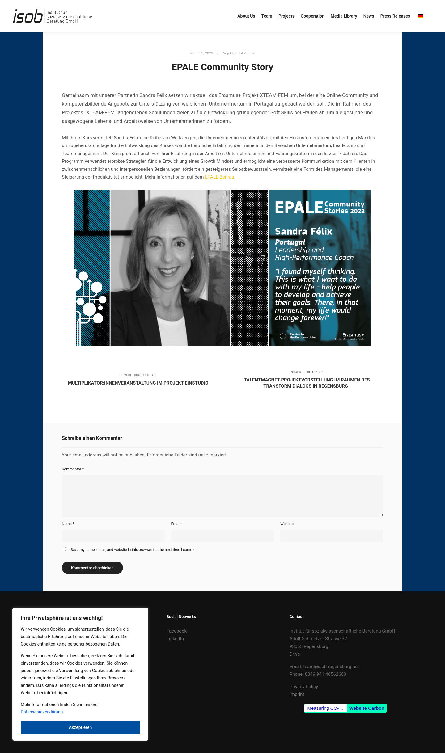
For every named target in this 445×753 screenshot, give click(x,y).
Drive (295, 654)
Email (177, 524)
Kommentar (73, 469)
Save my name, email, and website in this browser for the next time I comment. (135, 550)
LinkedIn (175, 639)
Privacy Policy (304, 686)
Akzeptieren (80, 727)
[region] (80, 674)
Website (287, 524)
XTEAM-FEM (245, 53)
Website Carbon (366, 708)
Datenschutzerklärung (42, 711)
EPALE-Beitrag (219, 177)
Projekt (227, 53)
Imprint (297, 694)
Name (68, 524)
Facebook (177, 631)
